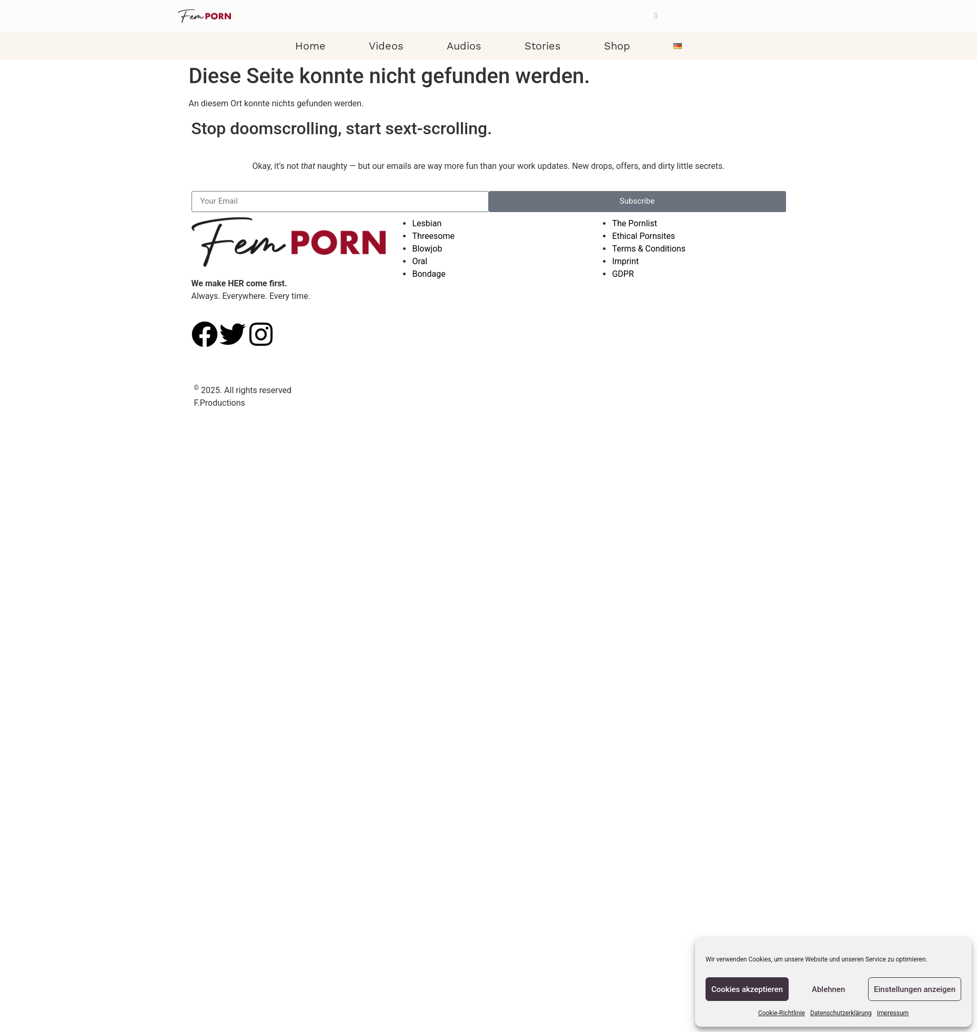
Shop (617, 45)
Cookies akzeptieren (747, 989)
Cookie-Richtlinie (781, 1013)
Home (310, 45)
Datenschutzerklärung (841, 1013)
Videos (386, 45)
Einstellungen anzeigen (914, 989)
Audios (464, 45)
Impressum (893, 1013)
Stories (543, 45)
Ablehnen (828, 989)
